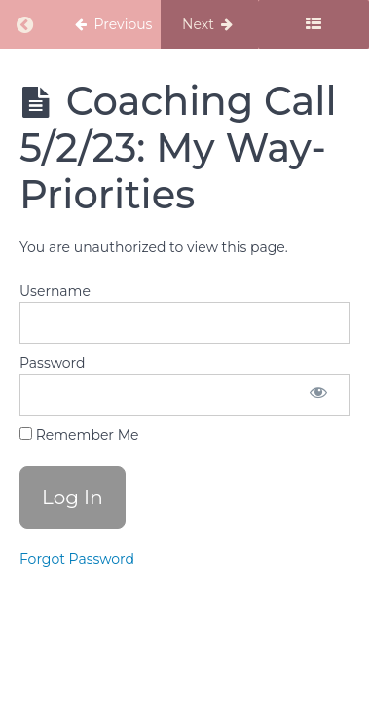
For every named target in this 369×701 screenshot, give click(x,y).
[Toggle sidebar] (313, 24)
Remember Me (78, 435)
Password (52, 363)
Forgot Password (76, 559)
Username (55, 291)
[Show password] (318, 395)
